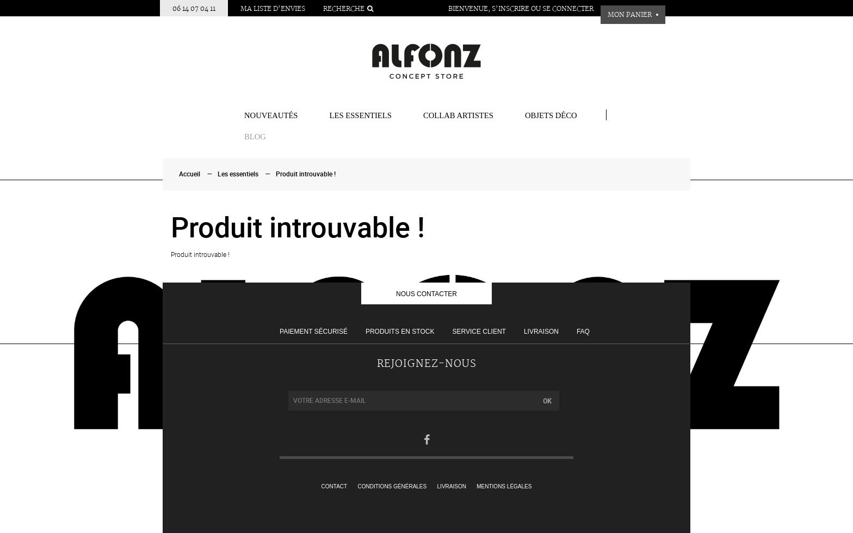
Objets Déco (551, 115)
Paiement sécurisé (314, 331)
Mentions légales (504, 486)
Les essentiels (361, 115)
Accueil (189, 174)
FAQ (583, 331)
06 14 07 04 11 (193, 9)
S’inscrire (510, 9)
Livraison (541, 331)
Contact (335, 486)
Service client (478, 331)
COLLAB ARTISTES (458, 115)
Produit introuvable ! (306, 174)
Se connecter (568, 9)
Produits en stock (400, 331)
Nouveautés (271, 115)
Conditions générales (392, 486)
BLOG (255, 136)
